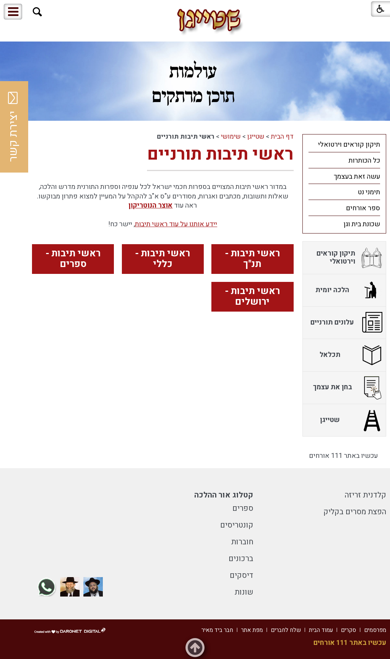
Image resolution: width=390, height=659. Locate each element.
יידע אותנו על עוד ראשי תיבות (176, 224)
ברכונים (241, 558)
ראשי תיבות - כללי (162, 259)
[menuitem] (344, 144)
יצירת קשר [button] (13, 127)
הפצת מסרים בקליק (354, 511)
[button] (37, 12)
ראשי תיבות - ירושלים (252, 296)
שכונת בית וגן (362, 224)
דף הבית (282, 136)
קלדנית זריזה (365, 495)
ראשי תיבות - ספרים (73, 259)
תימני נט (369, 192)
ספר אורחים (363, 208)
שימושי (231, 136)
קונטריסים (236, 525)
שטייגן (255, 136)
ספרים (242, 508)
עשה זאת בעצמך (357, 176)
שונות (244, 592)
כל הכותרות (364, 160)
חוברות (242, 541)
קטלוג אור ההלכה (223, 495)
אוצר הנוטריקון (150, 205)
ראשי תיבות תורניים (220, 154)
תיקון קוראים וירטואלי (349, 144)
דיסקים (241, 575)
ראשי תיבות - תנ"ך (252, 259)
